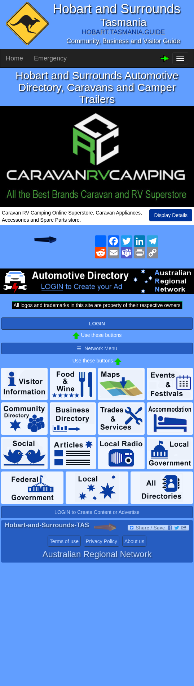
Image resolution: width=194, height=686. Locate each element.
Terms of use (64, 541)
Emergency (50, 58)
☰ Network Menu (97, 348)
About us (134, 541)
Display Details (171, 215)
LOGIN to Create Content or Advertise (97, 512)
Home (14, 58)
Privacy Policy (101, 541)
